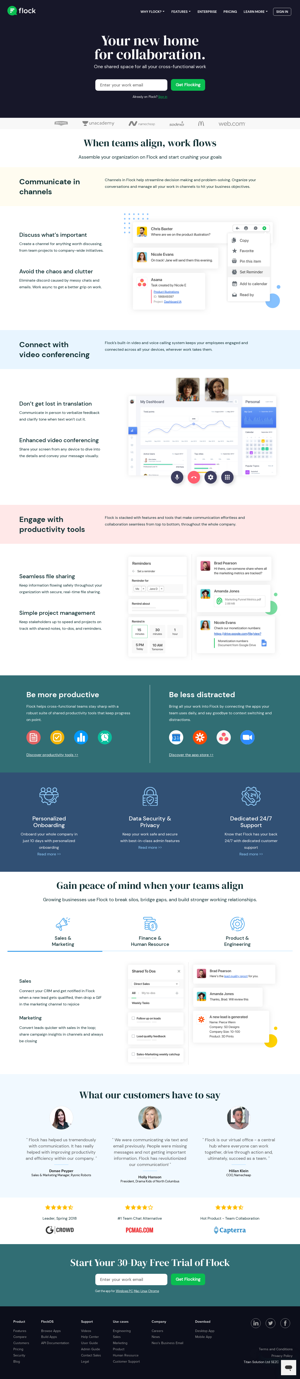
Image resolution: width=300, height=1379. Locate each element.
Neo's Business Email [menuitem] (167, 1343)
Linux (143, 1291)
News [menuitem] (156, 1336)
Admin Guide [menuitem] (90, 1349)
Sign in (162, 96)
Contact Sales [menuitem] (91, 1355)
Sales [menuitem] (117, 1336)
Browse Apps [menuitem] (51, 1330)
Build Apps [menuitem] (49, 1336)
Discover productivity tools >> (52, 754)
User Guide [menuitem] (89, 1343)
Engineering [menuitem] (122, 1330)
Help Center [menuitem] (90, 1336)
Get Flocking (188, 85)
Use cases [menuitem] (121, 1321)
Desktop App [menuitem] (204, 1330)
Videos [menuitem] (86, 1330)
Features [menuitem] (179, 11)
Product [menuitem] (19, 1321)
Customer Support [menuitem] (126, 1361)
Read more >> (49, 854)
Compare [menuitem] (20, 1336)
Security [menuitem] (19, 1355)
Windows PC (124, 1291)
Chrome (153, 1291)
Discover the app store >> (191, 754)
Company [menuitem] (159, 1321)
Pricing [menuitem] (230, 11)
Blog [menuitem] (16, 1361)
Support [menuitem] (87, 1321)
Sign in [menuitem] (282, 11)
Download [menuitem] (202, 1321)
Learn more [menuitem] (254, 11)
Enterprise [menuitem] (207, 11)
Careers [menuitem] (157, 1330)
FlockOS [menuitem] (47, 1321)
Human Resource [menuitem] (126, 1355)
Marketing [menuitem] (120, 1343)
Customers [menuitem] (21, 1343)
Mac (137, 1291)
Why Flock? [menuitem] (150, 11)
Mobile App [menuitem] (203, 1336)
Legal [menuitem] (85, 1361)
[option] (62, 932)
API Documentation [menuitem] (55, 1343)
